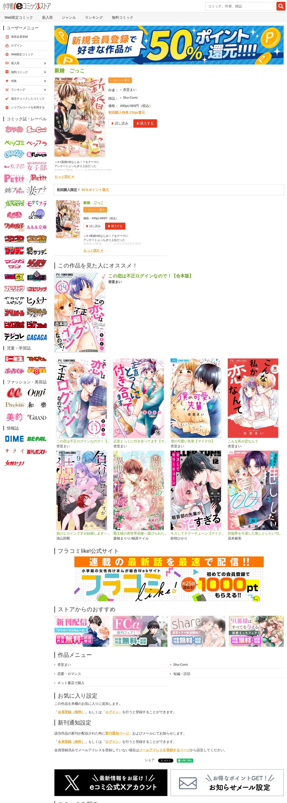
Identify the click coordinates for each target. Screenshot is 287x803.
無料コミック (122, 17)
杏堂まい (130, 90)
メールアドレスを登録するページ (164, 750)
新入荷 (47, 17)
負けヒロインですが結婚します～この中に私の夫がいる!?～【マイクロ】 (83, 533)
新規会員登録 (19, 36)
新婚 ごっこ (93, 203)
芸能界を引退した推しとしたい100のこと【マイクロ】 (255, 533)
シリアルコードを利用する (28, 107)
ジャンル (69, 17)
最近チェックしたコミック (28, 98)
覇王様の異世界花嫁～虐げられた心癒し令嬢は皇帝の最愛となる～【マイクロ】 (140, 533)
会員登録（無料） (71, 712)
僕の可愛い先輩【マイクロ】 (193, 441)
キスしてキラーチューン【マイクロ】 (198, 533)
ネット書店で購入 (71, 683)
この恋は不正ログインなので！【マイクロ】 (83, 441)
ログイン (112, 712)
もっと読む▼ (64, 177)
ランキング (94, 17)
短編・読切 (181, 674)
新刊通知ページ (117, 733)
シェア (149, 760)
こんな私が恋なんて (243, 441)
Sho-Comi (130, 98)
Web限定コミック (18, 17)
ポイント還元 (121, 80)
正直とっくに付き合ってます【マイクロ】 (140, 441)
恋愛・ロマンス (69, 674)
